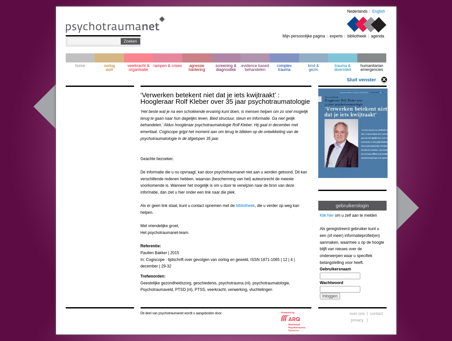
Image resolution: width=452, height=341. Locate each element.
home (80, 65)
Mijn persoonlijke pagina (303, 36)
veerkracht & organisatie (138, 67)
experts (336, 36)
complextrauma (284, 67)
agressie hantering (196, 67)
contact (376, 313)
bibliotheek (356, 36)
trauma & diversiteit (342, 67)
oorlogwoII (109, 67)
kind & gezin (313, 67)
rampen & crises (167, 65)
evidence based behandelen (255, 67)
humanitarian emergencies (371, 67)
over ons (357, 313)
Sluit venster (361, 79)
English (378, 11)
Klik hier (327, 215)
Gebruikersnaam (335, 269)
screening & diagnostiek (225, 67)
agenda (377, 36)
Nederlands (357, 11)
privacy (357, 320)
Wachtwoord (331, 282)
